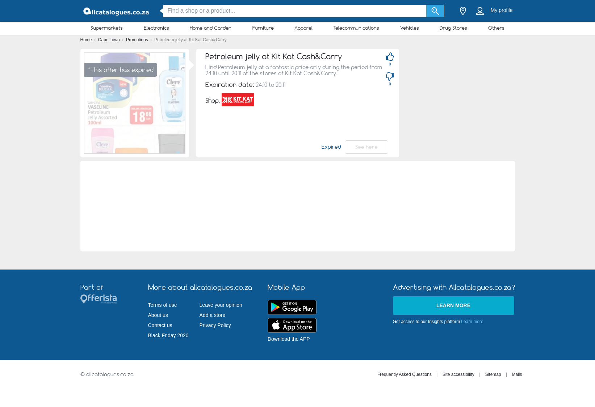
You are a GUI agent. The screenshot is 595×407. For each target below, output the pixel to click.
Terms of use (162, 305)
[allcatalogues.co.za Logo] (116, 11)
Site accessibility (458, 374)
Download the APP (289, 339)
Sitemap (493, 374)
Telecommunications (356, 28)
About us (158, 315)
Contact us (160, 325)
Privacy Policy (215, 325)
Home (86, 39)
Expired (331, 147)
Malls (517, 374)
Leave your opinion (221, 305)
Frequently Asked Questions (404, 374)
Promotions (137, 39)
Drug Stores (453, 28)
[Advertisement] (297, 206)
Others (496, 28)
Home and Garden (210, 28)
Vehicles (409, 28)
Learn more (453, 305)
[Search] (435, 11)
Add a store (213, 315)
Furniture (263, 28)
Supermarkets (107, 28)
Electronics (156, 28)
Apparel (303, 28)
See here (366, 147)
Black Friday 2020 (168, 335)
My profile (502, 10)
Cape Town (109, 39)
